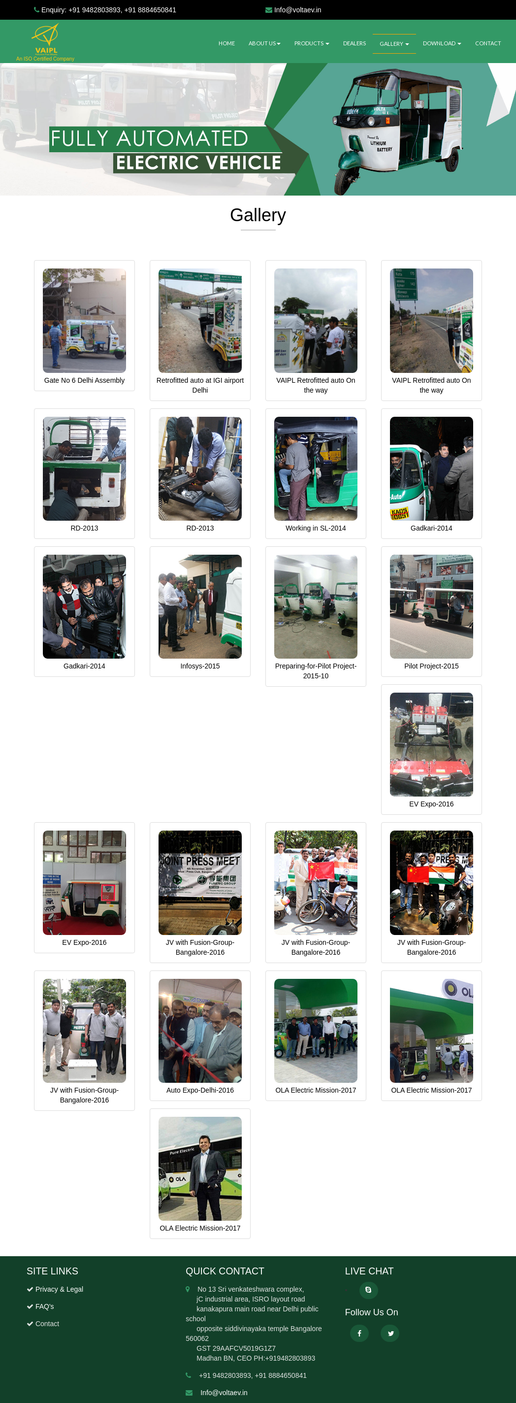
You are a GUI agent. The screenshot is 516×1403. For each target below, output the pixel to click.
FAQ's (43, 1306)
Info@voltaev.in (224, 1393)
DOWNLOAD (442, 43)
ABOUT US (265, 43)
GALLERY (394, 43)
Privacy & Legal (59, 1289)
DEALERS (354, 43)
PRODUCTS (311, 43)
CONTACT (488, 43)
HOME (227, 43)
